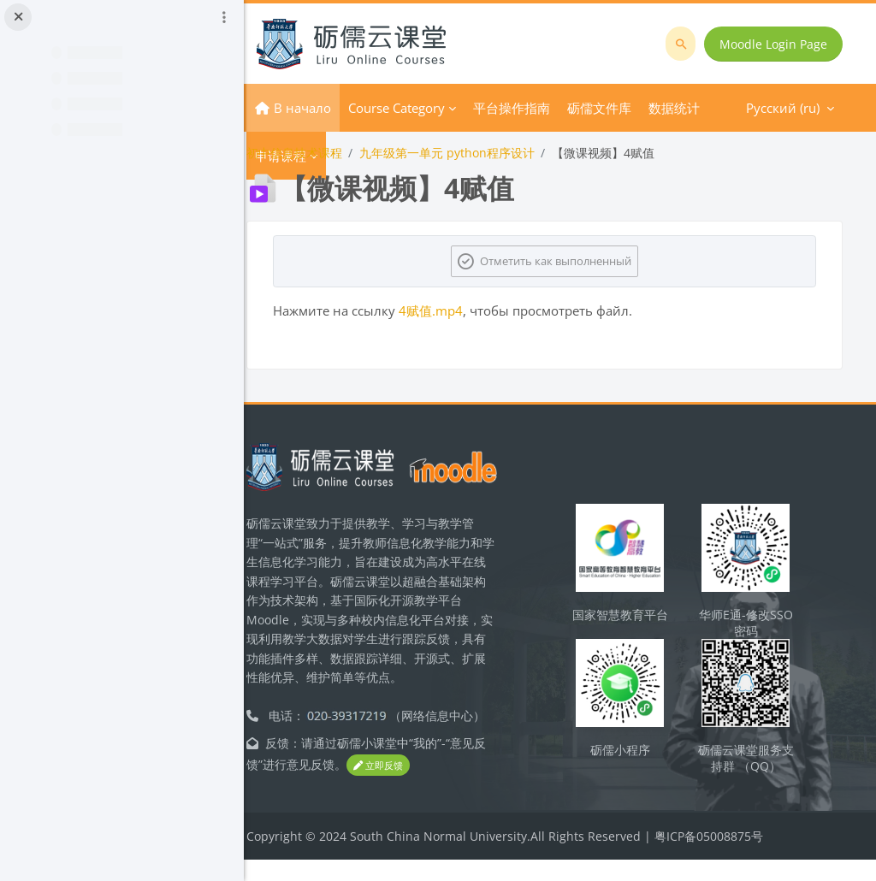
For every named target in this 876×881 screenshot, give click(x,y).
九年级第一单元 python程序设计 (476, 153)
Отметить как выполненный (571, 261)
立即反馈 (419, 787)
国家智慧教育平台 (632, 634)
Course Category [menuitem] (425, 107)
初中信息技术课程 (323, 153)
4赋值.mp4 (460, 310)
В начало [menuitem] (331, 107)
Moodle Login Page (775, 44)
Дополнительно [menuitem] (552, 107)
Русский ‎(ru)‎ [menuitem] (668, 107)
